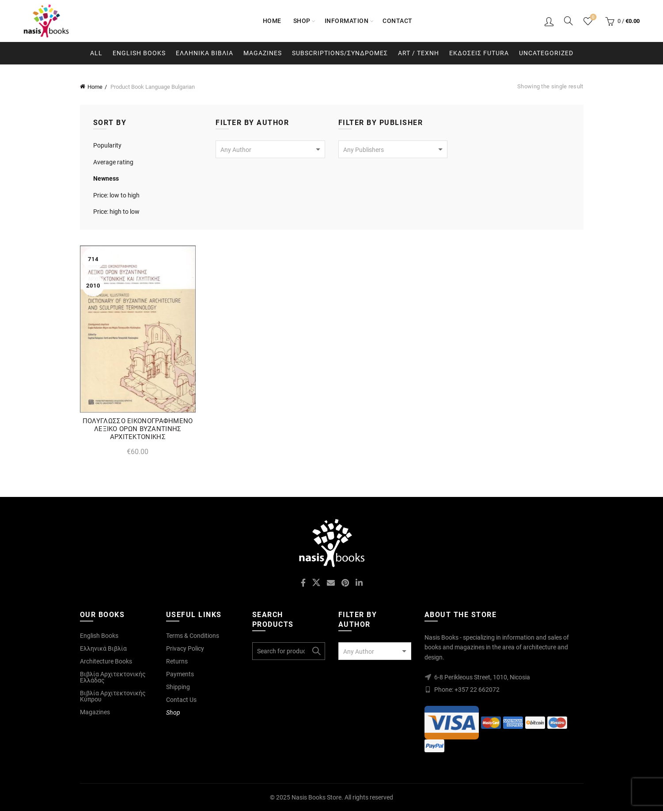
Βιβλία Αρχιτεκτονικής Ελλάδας (113, 677)
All (96, 53)
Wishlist (592, 17)
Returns (177, 661)
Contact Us (181, 699)
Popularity (107, 145)
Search (316, 651)
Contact (398, 20)
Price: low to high (116, 195)
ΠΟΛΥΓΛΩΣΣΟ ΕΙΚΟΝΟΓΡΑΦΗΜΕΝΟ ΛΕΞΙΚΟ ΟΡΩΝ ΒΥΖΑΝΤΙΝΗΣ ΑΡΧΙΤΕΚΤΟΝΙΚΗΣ (138, 429)
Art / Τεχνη (418, 53)
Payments (180, 674)
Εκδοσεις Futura (479, 53)
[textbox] (270, 150)
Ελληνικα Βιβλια (204, 53)
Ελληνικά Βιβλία (103, 648)
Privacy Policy (185, 648)
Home (272, 20)
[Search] (568, 20)
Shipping (178, 686)
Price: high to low (116, 211)
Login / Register (549, 21)
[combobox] (270, 149)
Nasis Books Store (316, 797)
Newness (106, 178)
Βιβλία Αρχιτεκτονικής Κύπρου (113, 696)
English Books (139, 53)
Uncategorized (546, 53)
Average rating (113, 162)
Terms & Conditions (192, 635)
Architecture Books (106, 661)
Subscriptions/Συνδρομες (340, 53)
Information (347, 20)
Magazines (262, 53)
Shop (302, 20)
